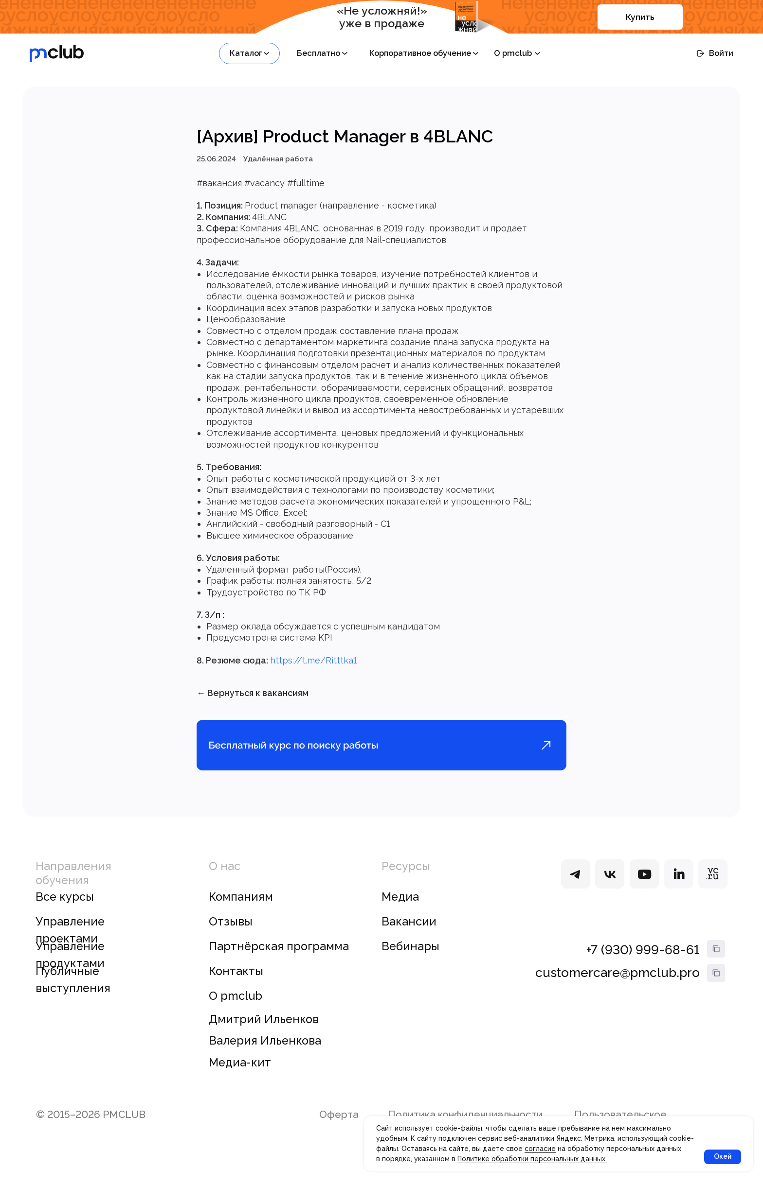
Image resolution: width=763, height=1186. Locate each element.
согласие (540, 1148)
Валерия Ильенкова (265, 1055)
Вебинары (410, 960)
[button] (249, 53)
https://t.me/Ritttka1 (313, 668)
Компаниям (241, 911)
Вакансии (409, 935)
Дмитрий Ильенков (264, 1033)
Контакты (236, 985)
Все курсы (65, 911)
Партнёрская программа (279, 960)
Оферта (339, 1129)
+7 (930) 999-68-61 (643, 963)
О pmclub (235, 1010)
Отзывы (231, 935)
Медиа (400, 911)
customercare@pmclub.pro (617, 986)
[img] (575, 888)
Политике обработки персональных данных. (532, 1159)
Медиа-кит (240, 1076)
